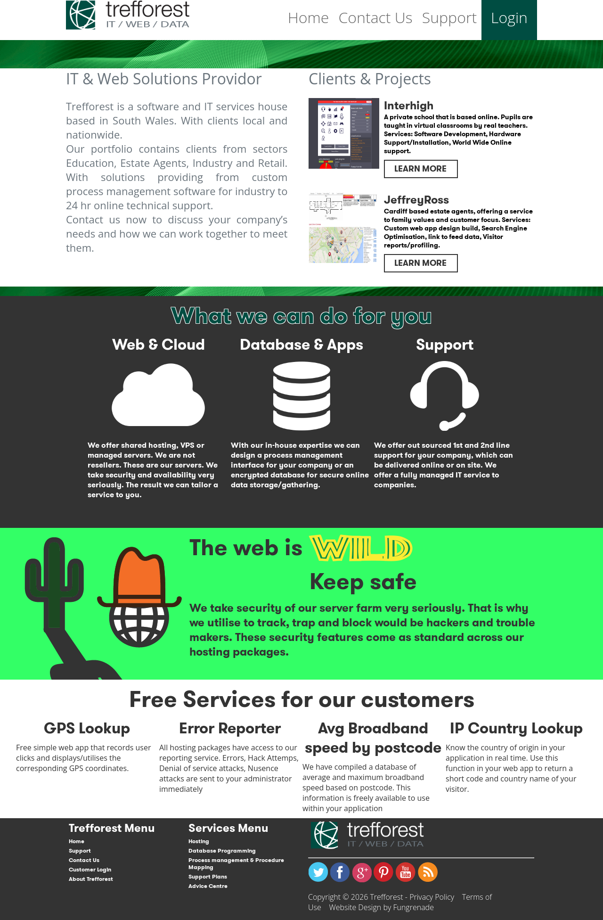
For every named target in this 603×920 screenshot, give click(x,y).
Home (308, 17)
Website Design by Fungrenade (381, 907)
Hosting (198, 841)
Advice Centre (208, 885)
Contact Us (375, 17)
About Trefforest (91, 878)
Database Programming (222, 850)
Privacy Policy (431, 897)
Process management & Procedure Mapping (236, 863)
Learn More (420, 168)
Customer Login (90, 869)
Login (509, 17)
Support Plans (207, 876)
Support (449, 17)
